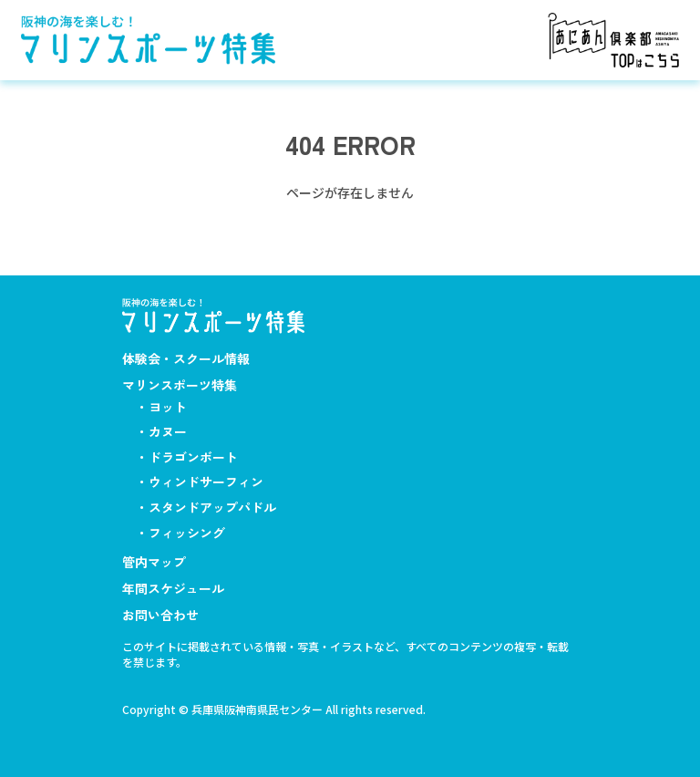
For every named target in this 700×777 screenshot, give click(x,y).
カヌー (168, 431)
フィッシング (187, 532)
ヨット (168, 406)
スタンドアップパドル (212, 507)
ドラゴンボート (193, 457)
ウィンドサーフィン (206, 481)
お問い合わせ (160, 614)
